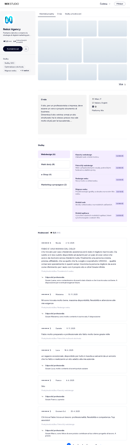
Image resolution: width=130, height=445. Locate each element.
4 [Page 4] (82, 436)
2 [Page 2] (73, 436)
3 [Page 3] (77, 436)
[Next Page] (101, 436)
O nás (59, 14)
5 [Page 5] (87, 436)
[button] (52, 29)
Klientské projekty (46, 14)
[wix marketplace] (12, 3)
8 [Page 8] (96, 436)
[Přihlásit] (119, 4)
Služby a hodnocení (73, 14)
